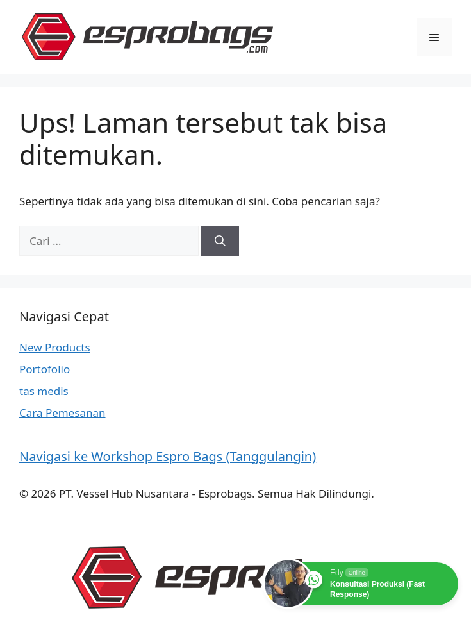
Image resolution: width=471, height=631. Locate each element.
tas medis (44, 390)
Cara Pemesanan (62, 412)
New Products (54, 347)
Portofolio (44, 369)
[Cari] (220, 241)
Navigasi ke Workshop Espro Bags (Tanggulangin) (167, 456)
